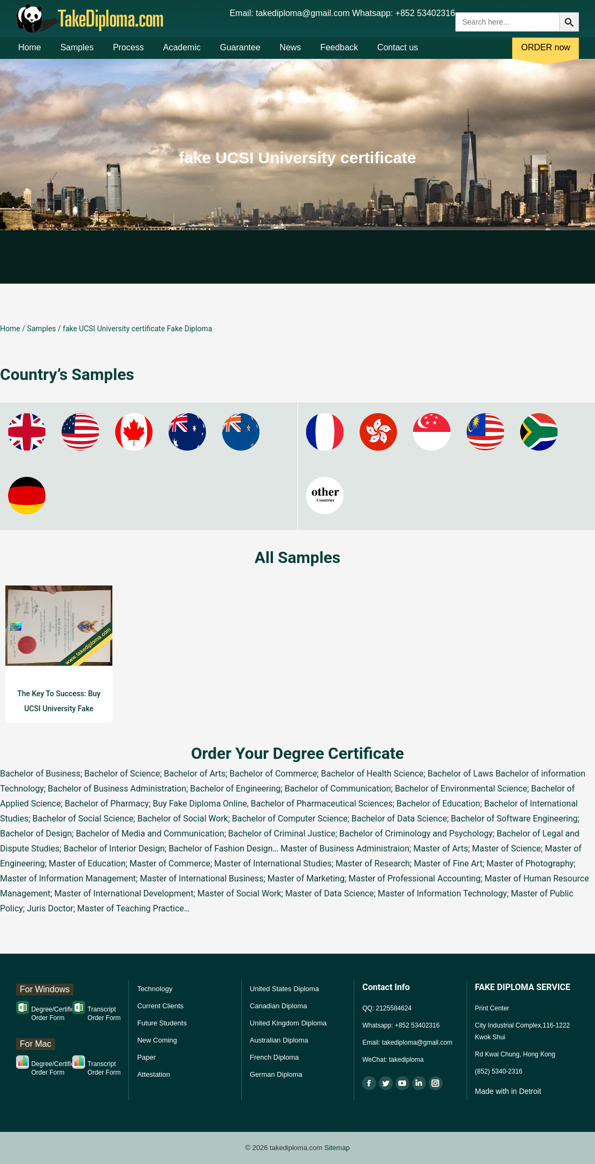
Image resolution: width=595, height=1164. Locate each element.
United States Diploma (284, 989)
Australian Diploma (279, 1040)
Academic (182, 52)
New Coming (157, 1040)
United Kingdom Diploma (288, 1023)
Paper (146, 1057)
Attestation (153, 1074)
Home (29, 52)
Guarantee (240, 52)
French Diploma (274, 1057)
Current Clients (160, 1006)
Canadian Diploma (278, 1006)
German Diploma (276, 1074)
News (290, 52)
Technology (154, 989)
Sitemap (337, 1148)
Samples (77, 52)
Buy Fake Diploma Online (199, 803)
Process (128, 52)
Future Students (162, 1023)
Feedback (339, 52)
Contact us (397, 52)
